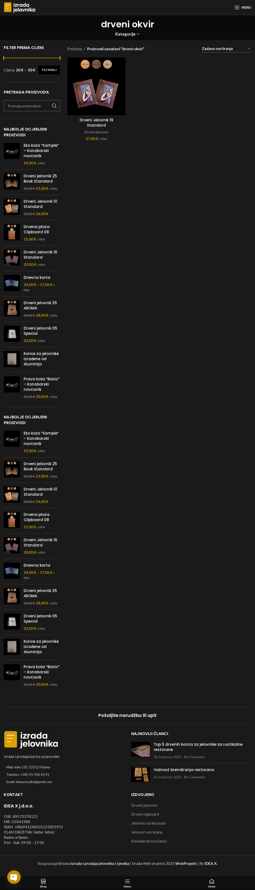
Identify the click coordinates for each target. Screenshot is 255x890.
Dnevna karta (37, 277)
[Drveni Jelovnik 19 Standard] (96, 86)
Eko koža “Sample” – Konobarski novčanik (41, 150)
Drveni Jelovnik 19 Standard (96, 122)
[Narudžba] (226, 48)
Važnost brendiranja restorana (184, 769)
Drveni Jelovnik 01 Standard (40, 204)
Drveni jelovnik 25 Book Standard (40, 178)
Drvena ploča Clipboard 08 (37, 229)
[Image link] (31, 739)
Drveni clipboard (145, 814)
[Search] (32, 105)
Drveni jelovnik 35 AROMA (40, 305)
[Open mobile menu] (243, 7)
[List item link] (64, 774)
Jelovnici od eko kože (148, 823)
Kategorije (125, 34)
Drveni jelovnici (96, 132)
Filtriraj (49, 70)
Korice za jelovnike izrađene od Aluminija (41, 359)
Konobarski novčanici (149, 841)
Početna (74, 49)
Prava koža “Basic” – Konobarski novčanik (42, 384)
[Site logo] (20, 7)
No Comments (194, 757)
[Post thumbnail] (140, 750)
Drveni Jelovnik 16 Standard (40, 254)
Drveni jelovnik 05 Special (40, 331)
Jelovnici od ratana (146, 832)
